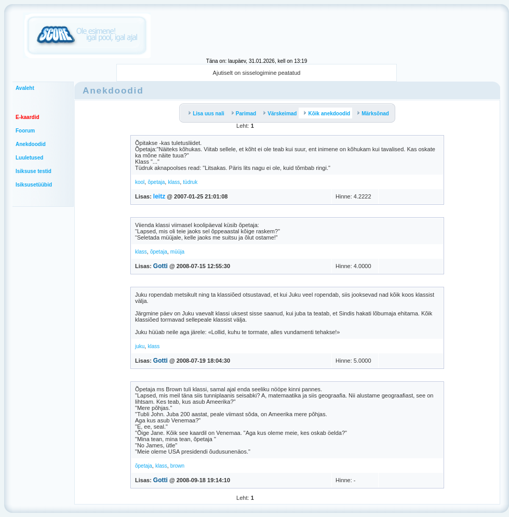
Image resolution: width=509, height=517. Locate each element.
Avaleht (25, 88)
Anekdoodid (31, 144)
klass (174, 182)
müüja (177, 252)
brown (177, 466)
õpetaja (156, 182)
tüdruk (190, 182)
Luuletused (29, 158)
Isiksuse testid (33, 171)
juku (139, 346)
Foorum (25, 131)
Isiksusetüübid (34, 185)
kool (139, 182)
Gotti (160, 266)
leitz (159, 196)
